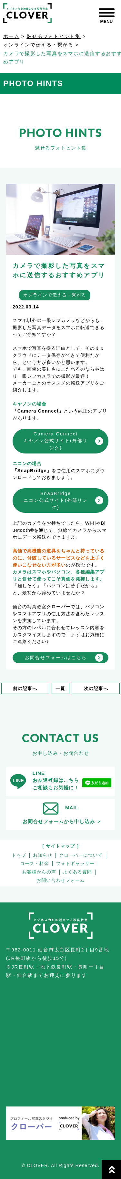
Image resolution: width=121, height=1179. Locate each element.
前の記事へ (25, 688)
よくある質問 (77, 872)
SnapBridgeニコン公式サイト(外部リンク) (56, 500)
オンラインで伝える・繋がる (38, 44)
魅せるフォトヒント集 (53, 36)
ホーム (11, 36)
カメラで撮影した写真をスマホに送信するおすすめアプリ (59, 270)
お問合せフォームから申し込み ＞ (62, 821)
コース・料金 (34, 863)
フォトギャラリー (75, 863)
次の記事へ (96, 688)
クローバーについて (81, 855)
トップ (19, 855)
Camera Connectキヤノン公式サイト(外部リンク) (56, 440)
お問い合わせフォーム (60, 880)
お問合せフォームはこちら (56, 657)
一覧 (60, 688)
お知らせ (42, 855)
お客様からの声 (39, 872)
